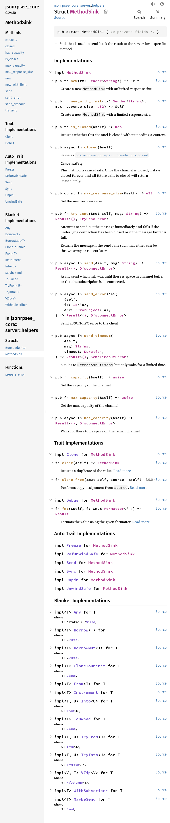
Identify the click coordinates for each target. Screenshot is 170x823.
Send (71, 562)
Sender (95, 81)
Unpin (72, 579)
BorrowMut (85, 647)
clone (67, 462)
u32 (100, 106)
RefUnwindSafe (82, 553)
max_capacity (84, 397)
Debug (72, 500)
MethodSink (78, 72)
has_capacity (97, 418)
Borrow (81, 630)
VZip (86, 772)
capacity (80, 377)
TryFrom (89, 736)
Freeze (73, 545)
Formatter (114, 508)
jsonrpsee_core (66, 5)
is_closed (81, 127)
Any (77, 612)
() (73, 219)
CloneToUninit (89, 665)
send (88, 263)
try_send (80, 213)
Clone (72, 454)
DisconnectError (96, 268)
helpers (98, 5)
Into (86, 701)
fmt (65, 508)
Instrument (86, 692)
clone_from (73, 479)
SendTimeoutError (108, 357)
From (78, 683)
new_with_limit (86, 101)
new (74, 81)
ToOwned (82, 718)
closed (90, 147)
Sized (90, 622)
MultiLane (75, 783)
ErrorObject (87, 310)
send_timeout (97, 335)
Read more (122, 470)
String (110, 81)
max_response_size (103, 193)
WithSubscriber (91, 790)
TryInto (89, 754)
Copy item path (106, 11)
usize (118, 377)
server (85, 5)
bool (119, 127)
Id (75, 304)
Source (59, 17)
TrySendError (93, 219)
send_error (95, 294)
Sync (71, 571)
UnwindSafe (78, 588)
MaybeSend (85, 799)
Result (62, 219)
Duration (93, 351)
